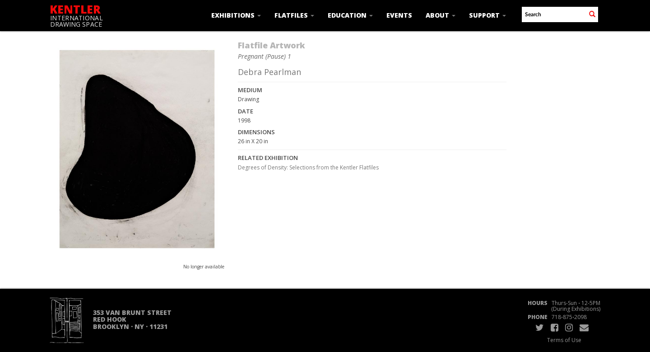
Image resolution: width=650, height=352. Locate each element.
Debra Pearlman (269, 71)
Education (350, 15)
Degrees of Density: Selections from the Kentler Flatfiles (308, 167)
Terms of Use (564, 340)
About (440, 15)
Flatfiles (294, 15)
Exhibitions (236, 15)
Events (399, 15)
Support (487, 15)
